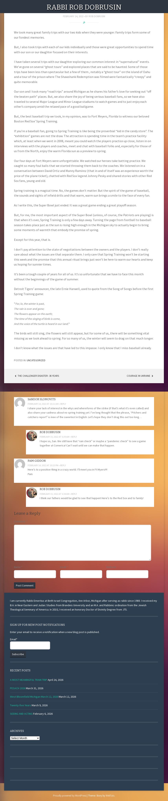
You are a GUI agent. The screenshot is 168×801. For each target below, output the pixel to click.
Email (64, 567)
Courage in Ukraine (140, 375)
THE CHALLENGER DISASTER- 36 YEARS (36, 375)
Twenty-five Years (20, 705)
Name (18, 567)
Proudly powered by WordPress (69, 795)
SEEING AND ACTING (21, 713)
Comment (20, 521)
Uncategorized (36, 360)
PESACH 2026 (17, 688)
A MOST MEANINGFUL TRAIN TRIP (28, 680)
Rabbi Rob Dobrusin (84, 7)
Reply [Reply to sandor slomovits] (63, 403)
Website (111, 567)
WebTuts (110, 795)
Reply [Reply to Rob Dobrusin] (74, 436)
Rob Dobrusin (97, 16)
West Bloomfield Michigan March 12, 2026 (34, 696)
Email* (30, 643)
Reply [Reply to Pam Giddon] (63, 465)
